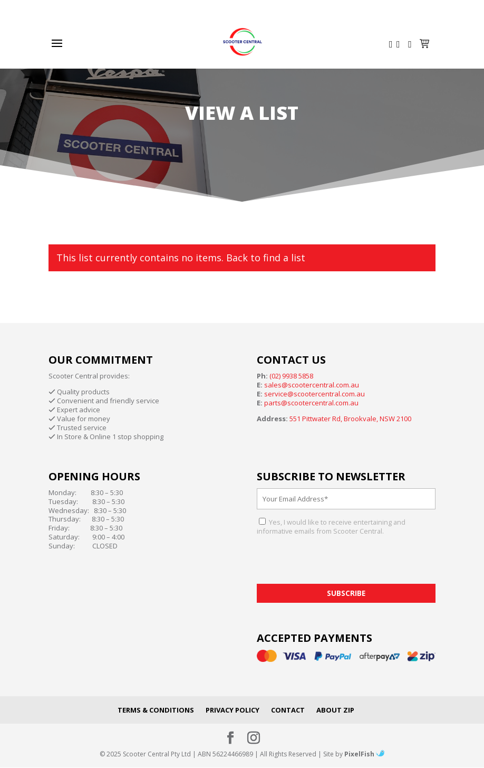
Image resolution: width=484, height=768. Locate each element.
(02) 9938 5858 (291, 376)
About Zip (335, 710)
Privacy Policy (232, 710)
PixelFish (364, 754)
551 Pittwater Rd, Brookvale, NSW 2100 (350, 418)
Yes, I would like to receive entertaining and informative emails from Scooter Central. (331, 526)
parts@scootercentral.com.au (311, 402)
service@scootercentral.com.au (314, 394)
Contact (288, 710)
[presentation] (337, 563)
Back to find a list (265, 257)
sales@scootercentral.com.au (311, 385)
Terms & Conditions (156, 710)
